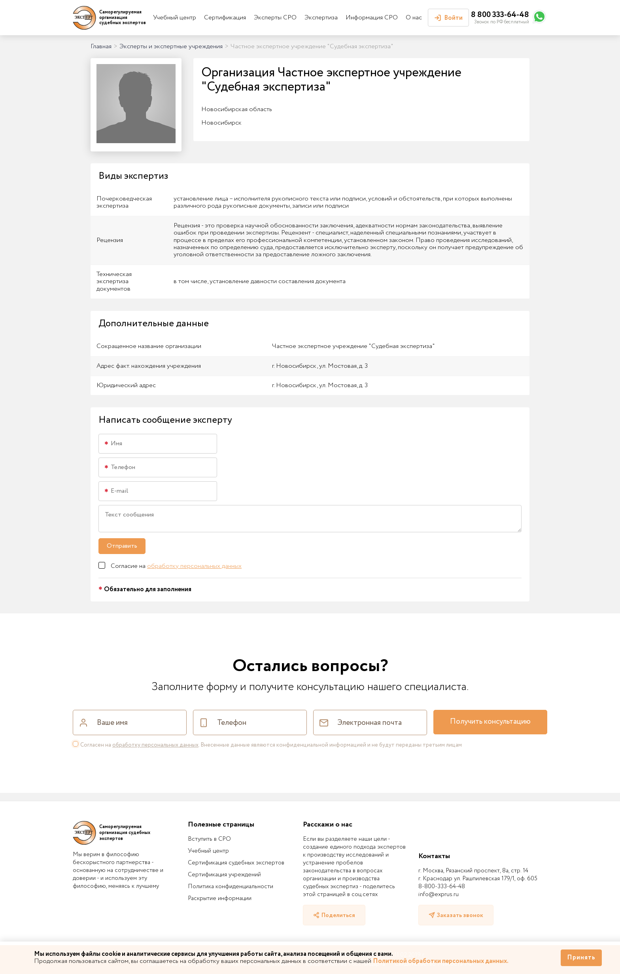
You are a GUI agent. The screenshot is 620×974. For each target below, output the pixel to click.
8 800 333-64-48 (500, 15)
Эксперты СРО (275, 17)
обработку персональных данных (194, 566)
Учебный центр (174, 17)
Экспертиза (321, 17)
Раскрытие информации (219, 898)
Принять (581, 957)
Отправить (122, 545)
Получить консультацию (490, 721)
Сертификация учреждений (224, 874)
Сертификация (225, 17)
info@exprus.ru (438, 894)
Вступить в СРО (209, 839)
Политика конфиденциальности (230, 886)
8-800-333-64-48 (441, 886)
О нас (414, 17)
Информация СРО (372, 17)
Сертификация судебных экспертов (236, 863)
